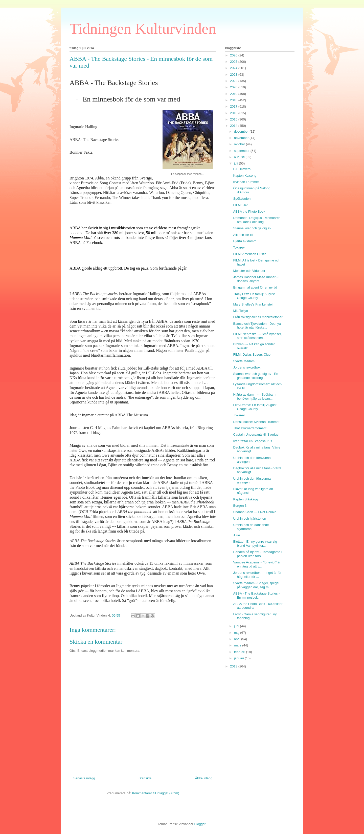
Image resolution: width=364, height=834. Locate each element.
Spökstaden (242, 198)
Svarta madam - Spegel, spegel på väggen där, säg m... (256, 585)
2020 (234, 87)
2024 (234, 68)
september (242, 151)
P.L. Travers (241, 169)
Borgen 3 (239, 505)
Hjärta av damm (244, 241)
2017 (234, 106)
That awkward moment (249, 428)
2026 (234, 55)
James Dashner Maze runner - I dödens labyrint (256, 279)
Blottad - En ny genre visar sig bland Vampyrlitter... (255, 543)
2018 (234, 100)
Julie (236, 535)
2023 (234, 74)
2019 (234, 94)
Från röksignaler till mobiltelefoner (257, 317)
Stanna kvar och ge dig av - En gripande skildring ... (255, 376)
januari (239, 658)
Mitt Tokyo (240, 311)
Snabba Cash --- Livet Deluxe (254, 512)
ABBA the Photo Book (249, 211)
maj (237, 633)
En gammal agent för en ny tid (255, 287)
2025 (234, 62)
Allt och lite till (243, 235)
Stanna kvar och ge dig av (252, 228)
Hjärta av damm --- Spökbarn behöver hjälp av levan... (254, 396)
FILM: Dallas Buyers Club (251, 354)
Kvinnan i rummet (246, 182)
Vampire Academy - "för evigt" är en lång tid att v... (256, 564)
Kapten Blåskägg (245, 499)
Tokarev (239, 247)
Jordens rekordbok (246, 367)
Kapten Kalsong (244, 175)
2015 (234, 119)
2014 (234, 126)
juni (237, 626)
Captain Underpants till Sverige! (256, 434)
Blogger (199, 824)
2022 (234, 81)
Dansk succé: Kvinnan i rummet (256, 422)
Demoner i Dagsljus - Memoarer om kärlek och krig (256, 220)
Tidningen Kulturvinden (143, 28)
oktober (240, 144)
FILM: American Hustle (249, 254)
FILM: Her (240, 205)
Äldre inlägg (203, 778)
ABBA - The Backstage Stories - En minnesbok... (256, 595)
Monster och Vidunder (249, 271)
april (237, 639)
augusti (240, 157)
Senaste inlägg (84, 778)
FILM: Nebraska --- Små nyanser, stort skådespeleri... (257, 336)
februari (240, 652)
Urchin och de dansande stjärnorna (251, 527)
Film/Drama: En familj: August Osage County (254, 407)
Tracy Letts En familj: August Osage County (254, 296)
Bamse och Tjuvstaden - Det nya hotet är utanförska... (257, 326)
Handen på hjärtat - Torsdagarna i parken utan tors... (257, 554)
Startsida (145, 778)
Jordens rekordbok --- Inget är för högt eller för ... (257, 575)
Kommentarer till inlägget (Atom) (155, 793)
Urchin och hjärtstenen (249, 518)
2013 (234, 666)
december (241, 131)
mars (238, 645)
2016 (234, 113)
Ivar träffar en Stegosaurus (252, 441)
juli (236, 163)
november (241, 138)
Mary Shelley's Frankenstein (253, 304)
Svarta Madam (244, 361)
